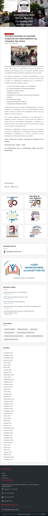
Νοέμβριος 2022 (8, 406)
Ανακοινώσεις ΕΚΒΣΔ (9, 329)
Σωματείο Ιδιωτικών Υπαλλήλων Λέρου (13, 336)
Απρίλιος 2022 (7, 423)
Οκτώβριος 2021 (8, 437)
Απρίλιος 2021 (7, 452)
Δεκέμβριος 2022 (8, 403)
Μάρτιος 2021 (7, 454)
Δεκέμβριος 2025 (8, 353)
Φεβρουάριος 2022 (9, 428)
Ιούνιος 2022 (7, 418)
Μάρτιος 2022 (7, 425)
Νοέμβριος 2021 (8, 435)
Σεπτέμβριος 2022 (9, 411)
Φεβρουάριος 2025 (9, 374)
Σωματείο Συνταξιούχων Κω (11, 339)
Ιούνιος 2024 (7, 377)
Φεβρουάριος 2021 (9, 457)
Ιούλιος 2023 (7, 389)
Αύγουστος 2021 (8, 442)
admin (7, 43)
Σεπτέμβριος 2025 (9, 357)
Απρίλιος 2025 (7, 370)
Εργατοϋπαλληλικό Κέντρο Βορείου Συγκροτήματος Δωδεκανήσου (24, 19)
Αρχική (3, 473)
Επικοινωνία (5, 477)
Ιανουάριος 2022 (8, 430)
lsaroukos (43, 514)
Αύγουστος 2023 (8, 386)
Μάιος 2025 (7, 367)
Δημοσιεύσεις (34, 329)
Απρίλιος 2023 (7, 394)
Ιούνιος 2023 (7, 391)
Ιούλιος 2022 (7, 416)
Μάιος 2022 (7, 420)
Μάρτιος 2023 (7, 396)
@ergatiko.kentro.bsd (12, 251)
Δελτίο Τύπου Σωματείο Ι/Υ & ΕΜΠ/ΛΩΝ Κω (16, 292)
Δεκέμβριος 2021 (8, 433)
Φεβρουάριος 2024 (9, 379)
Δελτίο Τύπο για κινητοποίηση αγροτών (14, 301)
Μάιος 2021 (7, 449)
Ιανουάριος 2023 (8, 401)
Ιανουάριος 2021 (8, 459)
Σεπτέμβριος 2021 (9, 440)
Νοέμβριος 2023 (8, 382)
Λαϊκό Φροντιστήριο (9, 332)
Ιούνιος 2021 (7, 447)
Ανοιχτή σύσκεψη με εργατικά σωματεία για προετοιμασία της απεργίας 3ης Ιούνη (21, 38)
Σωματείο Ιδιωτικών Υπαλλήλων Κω (25, 332)
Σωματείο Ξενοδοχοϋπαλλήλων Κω (34, 336)
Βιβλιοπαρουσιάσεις (23, 329)
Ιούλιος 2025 (7, 362)
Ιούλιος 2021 (7, 445)
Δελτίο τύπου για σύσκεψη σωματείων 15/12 (16, 297)
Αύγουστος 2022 (8, 413)
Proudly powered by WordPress (24, 514)
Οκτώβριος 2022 (8, 408)
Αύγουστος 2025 (8, 360)
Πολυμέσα (4, 475)
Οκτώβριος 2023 (8, 384)
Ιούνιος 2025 (7, 365)
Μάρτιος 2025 (7, 372)
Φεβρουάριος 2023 (9, 399)
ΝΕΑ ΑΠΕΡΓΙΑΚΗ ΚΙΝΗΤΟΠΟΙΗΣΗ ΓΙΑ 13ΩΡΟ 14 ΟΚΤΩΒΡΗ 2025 (22, 306)
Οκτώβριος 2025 (8, 355)
